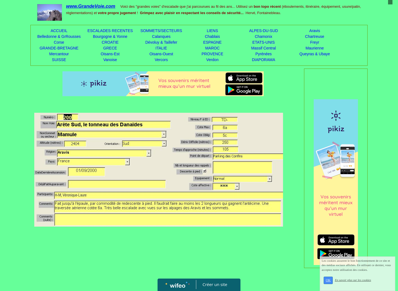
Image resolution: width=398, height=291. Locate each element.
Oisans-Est (110, 54)
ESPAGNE (212, 42)
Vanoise (110, 59)
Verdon (212, 59)
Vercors (161, 59)
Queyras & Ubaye (314, 54)
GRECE (110, 48)
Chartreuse (314, 36)
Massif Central (263, 48)
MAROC (212, 48)
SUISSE (59, 59)
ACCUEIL (59, 30)
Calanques (161, 36)
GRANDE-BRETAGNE (59, 48)
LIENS (212, 30)
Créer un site (215, 284)
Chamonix (263, 36)
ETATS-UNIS (263, 42)
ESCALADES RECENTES (110, 30)
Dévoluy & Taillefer (161, 42)
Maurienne (314, 48)
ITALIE (161, 48)
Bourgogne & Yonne (110, 36)
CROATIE (110, 42)
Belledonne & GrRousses (59, 36)
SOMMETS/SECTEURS (161, 30)
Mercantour (59, 54)
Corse (59, 42)
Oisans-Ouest (161, 54)
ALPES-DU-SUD (263, 30)
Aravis (314, 30)
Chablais (212, 36)
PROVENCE (212, 54)
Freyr (314, 42)
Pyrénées (263, 54)
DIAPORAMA (263, 59)
